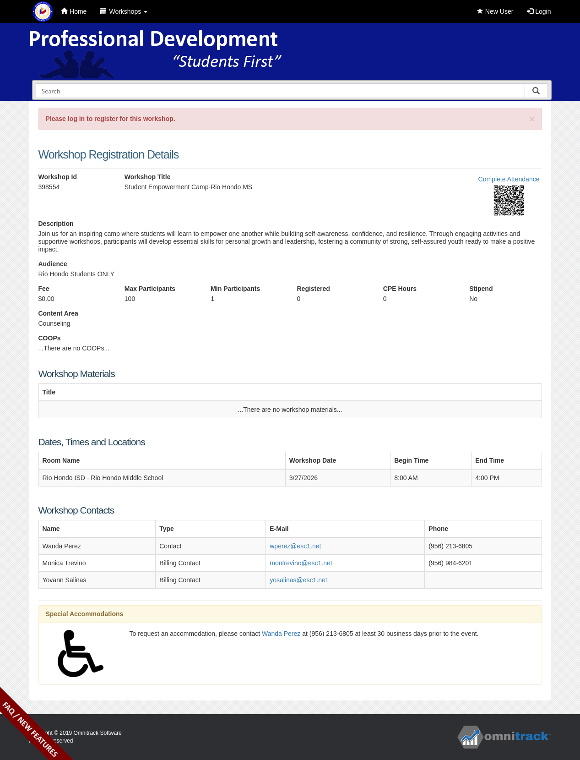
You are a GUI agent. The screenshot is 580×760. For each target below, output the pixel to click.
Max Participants (150, 288)
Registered (313, 288)
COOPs (49, 338)
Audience (52, 264)
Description (56, 223)
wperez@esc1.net (295, 546)
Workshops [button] (123, 11)
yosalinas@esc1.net (298, 580)
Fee (43, 288)
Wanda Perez (281, 633)
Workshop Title (148, 176)
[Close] (532, 119)
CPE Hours (400, 288)
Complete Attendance (509, 179)
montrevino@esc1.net (301, 563)
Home (74, 11)
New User (495, 11)
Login (539, 11)
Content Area (58, 313)
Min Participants (235, 288)
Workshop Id (57, 176)
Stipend (481, 288)
